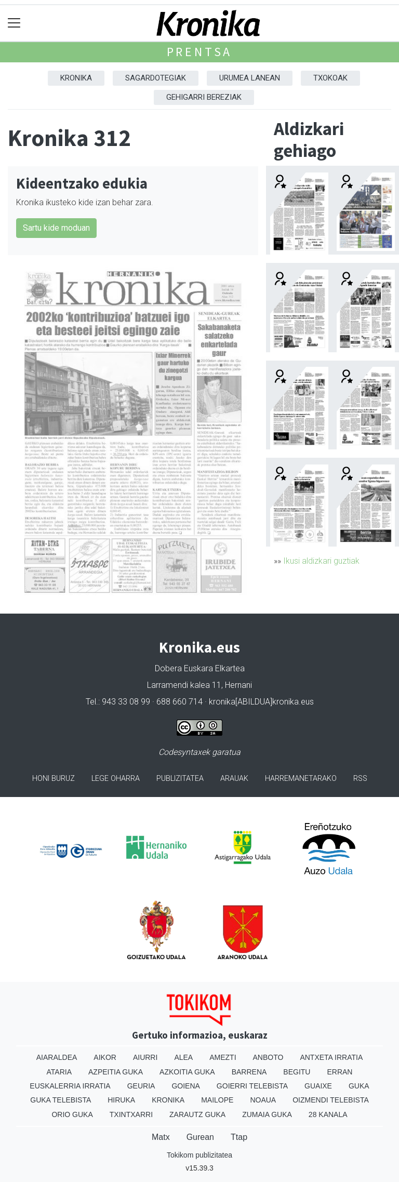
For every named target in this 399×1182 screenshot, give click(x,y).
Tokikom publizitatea (199, 1155)
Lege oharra (115, 778)
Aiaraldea (56, 1057)
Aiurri (145, 1057)
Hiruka (121, 1100)
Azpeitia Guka (115, 1072)
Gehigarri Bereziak (204, 97)
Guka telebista (60, 1100)
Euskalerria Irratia (70, 1086)
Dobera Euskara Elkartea (200, 668)
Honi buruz (53, 778)
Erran (339, 1072)
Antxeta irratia (331, 1057)
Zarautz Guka (197, 1114)
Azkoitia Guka (187, 1072)
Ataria (59, 1072)
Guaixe (318, 1086)
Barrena (249, 1072)
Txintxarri (131, 1114)
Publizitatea (180, 778)
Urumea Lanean (249, 78)
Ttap (239, 1137)
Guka (359, 1086)
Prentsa (200, 52)
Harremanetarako (301, 778)
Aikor (105, 1057)
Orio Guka (71, 1114)
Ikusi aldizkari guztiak (321, 561)
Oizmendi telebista (330, 1100)
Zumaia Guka (267, 1114)
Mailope (217, 1100)
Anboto (268, 1057)
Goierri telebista (252, 1086)
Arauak (234, 778)
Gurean (200, 1137)
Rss (360, 778)
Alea (183, 1057)
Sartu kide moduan (56, 228)
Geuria (141, 1086)
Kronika (76, 78)
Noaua (263, 1100)
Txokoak (330, 78)
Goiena (185, 1086)
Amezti (222, 1057)
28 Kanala (328, 1114)
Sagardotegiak (155, 78)
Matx (161, 1137)
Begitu (296, 1072)
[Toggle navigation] (14, 23)
